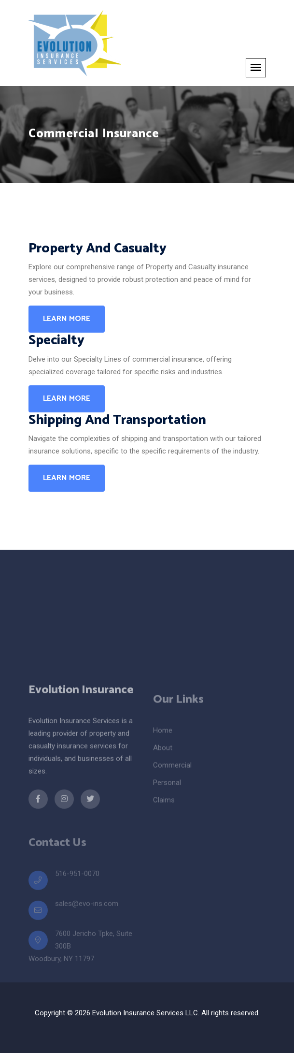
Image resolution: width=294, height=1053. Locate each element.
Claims (164, 808)
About (162, 755)
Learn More (66, 318)
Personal (167, 790)
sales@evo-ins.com (86, 910)
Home (162, 738)
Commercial (172, 773)
